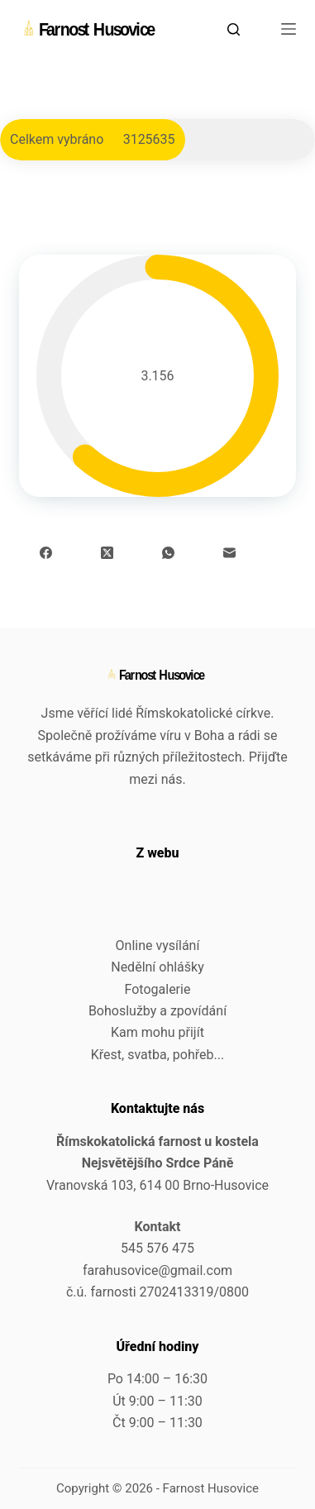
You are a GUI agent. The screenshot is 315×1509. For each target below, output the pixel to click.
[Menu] (288, 28)
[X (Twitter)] (107, 552)
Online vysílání (158, 945)
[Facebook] (46, 552)
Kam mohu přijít (157, 1032)
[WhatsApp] (168, 552)
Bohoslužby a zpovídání (157, 1011)
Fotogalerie (158, 989)
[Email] (229, 552)
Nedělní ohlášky (157, 967)
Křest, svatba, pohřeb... (157, 1055)
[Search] (233, 29)
